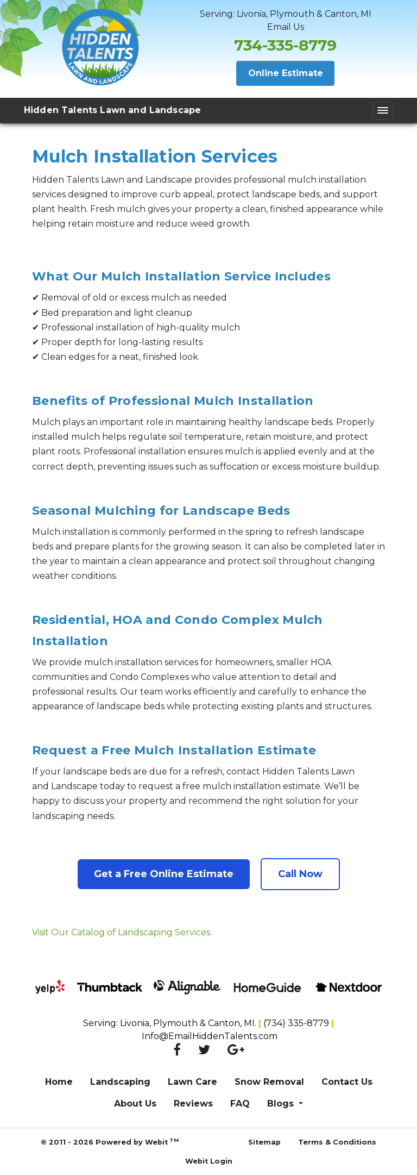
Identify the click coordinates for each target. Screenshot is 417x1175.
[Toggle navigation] (382, 111)
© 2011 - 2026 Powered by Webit (110, 1141)
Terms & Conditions (337, 1142)
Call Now (300, 874)
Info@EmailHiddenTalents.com (208, 1036)
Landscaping (120, 1082)
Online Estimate (285, 73)
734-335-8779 (285, 45)
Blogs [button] (281, 1103)
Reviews (193, 1103)
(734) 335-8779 (297, 1023)
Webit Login (208, 1161)
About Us (135, 1103)
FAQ (240, 1103)
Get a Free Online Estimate (163, 874)
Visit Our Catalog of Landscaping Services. (122, 932)
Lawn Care (192, 1082)
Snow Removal (269, 1082)
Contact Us (346, 1082)
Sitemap (264, 1142)
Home (59, 1082)
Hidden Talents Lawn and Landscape (112, 110)
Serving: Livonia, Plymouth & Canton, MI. (170, 1023)
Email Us (285, 27)
